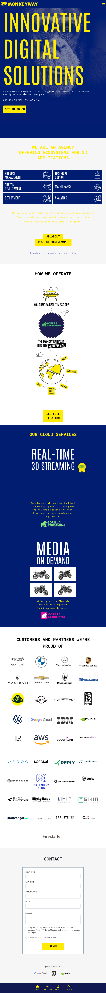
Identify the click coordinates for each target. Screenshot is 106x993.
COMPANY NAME (31, 892)
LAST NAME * (30, 882)
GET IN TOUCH (15, 109)
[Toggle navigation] (103, 4)
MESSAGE (28, 913)
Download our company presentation (53, 253)
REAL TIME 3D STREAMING (53, 242)
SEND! (53, 946)
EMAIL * (28, 902)
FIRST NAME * (31, 872)
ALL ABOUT (53, 236)
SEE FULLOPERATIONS (53, 416)
